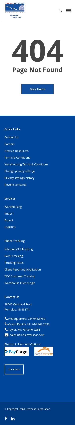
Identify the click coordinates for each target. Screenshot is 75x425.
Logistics (10, 227)
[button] (68, 10)
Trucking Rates (14, 263)
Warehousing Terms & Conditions (26, 164)
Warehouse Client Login (20, 283)
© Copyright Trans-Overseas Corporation (27, 409)
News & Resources (17, 151)
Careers (10, 144)
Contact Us (12, 137)
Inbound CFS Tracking (19, 249)
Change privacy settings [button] (20, 171)
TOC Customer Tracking (20, 276)
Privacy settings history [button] (19, 178)
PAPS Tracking (14, 256)
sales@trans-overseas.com (27, 335)
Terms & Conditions (17, 157)
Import (9, 213)
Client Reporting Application (23, 269)
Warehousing (13, 207)
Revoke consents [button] (15, 185)
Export (9, 220)
